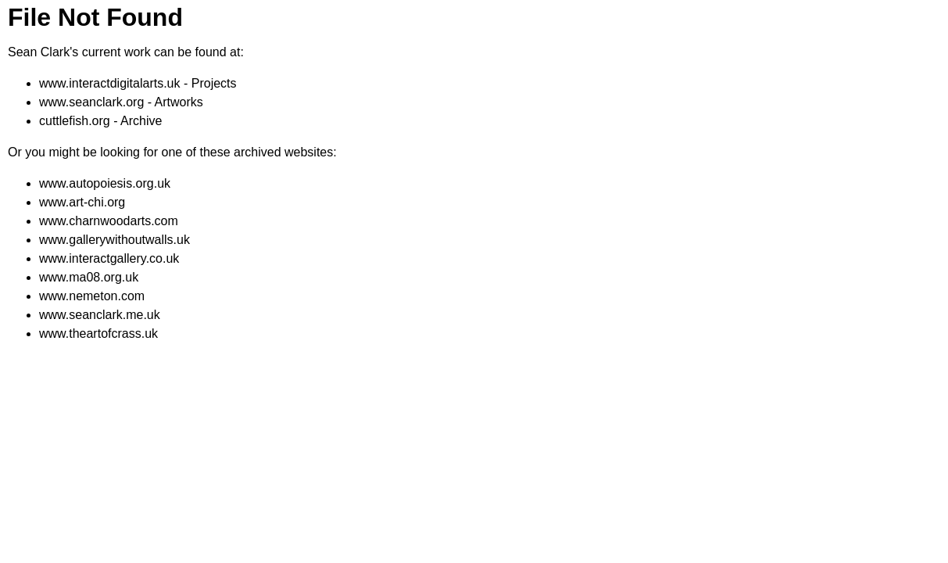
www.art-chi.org (82, 202)
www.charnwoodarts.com (108, 221)
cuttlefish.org (74, 120)
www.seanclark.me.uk (99, 314)
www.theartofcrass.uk (98, 333)
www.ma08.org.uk (88, 277)
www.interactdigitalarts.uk (110, 83)
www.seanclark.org (91, 102)
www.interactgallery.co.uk (109, 258)
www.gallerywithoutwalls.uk (114, 239)
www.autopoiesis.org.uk (104, 183)
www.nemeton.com (92, 296)
